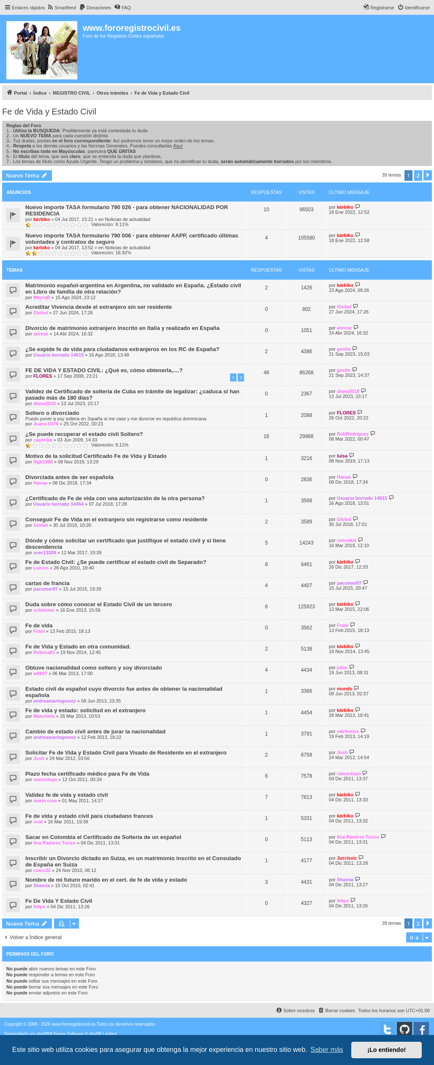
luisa (342, 455)
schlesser (44, 610)
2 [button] (418, 175)
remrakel (346, 540)
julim (342, 667)
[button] (427, 175)
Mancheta (44, 716)
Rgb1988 (43, 461)
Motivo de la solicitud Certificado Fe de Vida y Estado (96, 456)
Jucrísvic (347, 858)
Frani (39, 631)
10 (266, 209)
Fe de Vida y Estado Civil (49, 111)
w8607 (40, 673)
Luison (41, 567)
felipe (39, 906)
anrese (40, 333)
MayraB (41, 297)
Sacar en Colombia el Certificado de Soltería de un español (103, 837)
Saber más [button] (327, 1049)
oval (38, 821)
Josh (38, 758)
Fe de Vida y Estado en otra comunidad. (78, 646)
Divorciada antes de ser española (69, 477)
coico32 (42, 870)
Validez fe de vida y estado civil (66, 795)
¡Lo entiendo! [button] (386, 1049)
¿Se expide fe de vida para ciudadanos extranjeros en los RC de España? (122, 349)
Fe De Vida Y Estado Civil (58, 901)
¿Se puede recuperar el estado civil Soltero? (84, 434)
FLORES (42, 376)
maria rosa (45, 800)
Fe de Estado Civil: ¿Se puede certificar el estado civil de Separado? (115, 562)
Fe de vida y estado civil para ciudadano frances (89, 816)
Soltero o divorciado (52, 413)
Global (40, 312)
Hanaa (40, 482)
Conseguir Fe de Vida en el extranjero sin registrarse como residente (116, 519)
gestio (343, 348)
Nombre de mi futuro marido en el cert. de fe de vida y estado (106, 880)
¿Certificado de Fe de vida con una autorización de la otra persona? (115, 498)
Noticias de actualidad (127, 219)
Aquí (178, 145)
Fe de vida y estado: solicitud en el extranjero (85, 710)
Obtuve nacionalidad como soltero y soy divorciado (93, 668)
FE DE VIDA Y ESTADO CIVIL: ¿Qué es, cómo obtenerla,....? (104, 370)
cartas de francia (47, 583)
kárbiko (41, 219)
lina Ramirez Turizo (54, 842)
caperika (42, 439)
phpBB (43, 1034)
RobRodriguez (353, 433)
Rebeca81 (44, 652)
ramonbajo (45, 779)
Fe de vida (39, 625)
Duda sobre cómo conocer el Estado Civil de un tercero (98, 604)
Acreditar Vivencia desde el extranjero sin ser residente (98, 307)
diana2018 (44, 403)
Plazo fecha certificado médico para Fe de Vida (87, 774)
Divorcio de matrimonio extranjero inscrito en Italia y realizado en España (122, 328)
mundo (345, 688)
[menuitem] (61, 8)
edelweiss (348, 731)
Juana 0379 (45, 423)
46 (266, 373)
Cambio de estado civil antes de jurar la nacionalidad (95, 731)
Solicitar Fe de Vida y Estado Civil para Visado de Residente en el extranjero (126, 752)
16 (266, 436)
